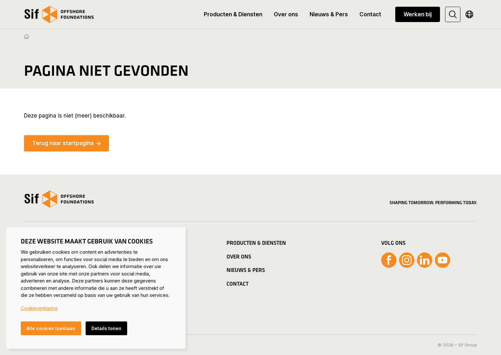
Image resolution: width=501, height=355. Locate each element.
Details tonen (106, 328)
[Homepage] (26, 36)
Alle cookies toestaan (51, 328)
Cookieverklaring (39, 308)
